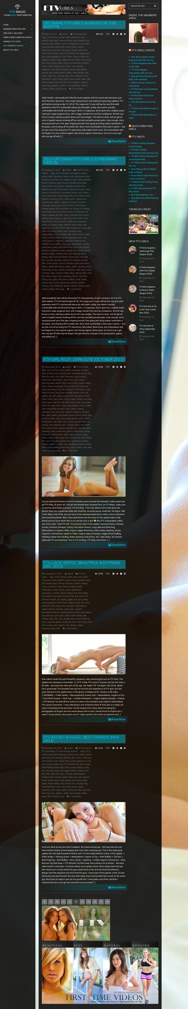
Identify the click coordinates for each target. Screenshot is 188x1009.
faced (64, 205)
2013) (57, 577)
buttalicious (47, 189)
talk (88, 79)
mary (65, 63)
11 (63, 902)
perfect (66, 69)
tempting (67, 276)
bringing (69, 186)
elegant (45, 199)
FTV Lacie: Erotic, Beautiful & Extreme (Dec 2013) (81, 564)
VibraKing (75, 85)
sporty (51, 266)
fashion (71, 205)
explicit (57, 202)
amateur (85, 370)
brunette (77, 186)
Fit (81, 209)
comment (46, 380)
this (65, 82)
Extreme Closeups (80, 386)
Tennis (75, 276)
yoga (62, 289)
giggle (70, 599)
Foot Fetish (47, 212)
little (83, 60)
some (85, 76)
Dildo (62, 47)
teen (57, 82)
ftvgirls (53, 599)
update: (85, 441)
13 (76, 902)
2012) (55, 370)
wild (85, 447)
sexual (61, 76)
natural (57, 66)
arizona (62, 373)
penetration (77, 244)
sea (76, 257)
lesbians (81, 771)
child (61, 377)
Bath (80, 180)
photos (78, 415)
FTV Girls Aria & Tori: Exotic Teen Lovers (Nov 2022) (148, 309)
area (52, 40)
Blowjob (81, 40)
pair (52, 69)
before (69, 40)
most (44, 66)
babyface (68, 180)
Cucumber (84, 44)
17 (101, 902)
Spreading (59, 266)
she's (72, 76)
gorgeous (57, 57)
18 (107, 902)
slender (79, 76)
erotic (60, 199)
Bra (87, 40)
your (58, 451)
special (61, 428)
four (43, 53)
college (57, 44)
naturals (59, 609)
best (75, 40)
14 (82, 902)
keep (55, 225)
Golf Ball (73, 215)
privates (45, 254)
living (88, 60)
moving (50, 238)
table (83, 79)
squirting (82, 266)
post (63, 418)
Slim (44, 263)
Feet (63, 50)
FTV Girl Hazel (84, 748)
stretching (70, 270)
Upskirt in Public (56, 444)
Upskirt (63, 85)
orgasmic (46, 69)
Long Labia (86, 228)
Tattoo (44, 82)
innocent (62, 221)
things (44, 279)
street (60, 79)
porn (51, 73)
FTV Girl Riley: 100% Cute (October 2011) (83, 359)
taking (78, 273)
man (65, 231)
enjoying (53, 199)
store (89, 266)
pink (60, 247)
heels (69, 57)
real (86, 73)
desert (58, 383)
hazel (87, 764)
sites (72, 619)
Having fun (79, 396)
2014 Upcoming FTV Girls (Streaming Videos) (80, 161)
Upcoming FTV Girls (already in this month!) (80, 25)
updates (55, 85)
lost (48, 406)
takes (72, 273)
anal (83, 37)
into (87, 57)
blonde (66, 183)
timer (65, 279)
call (54, 189)
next (63, 66)
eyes (58, 205)
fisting (76, 209)
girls (44, 57)
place (75, 247)
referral (45, 619)
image (73, 399)
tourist (45, 283)
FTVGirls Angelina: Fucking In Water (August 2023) (147, 290)
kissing (50, 771)
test (81, 276)
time (60, 279)
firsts (67, 209)
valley (65, 793)
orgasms (69, 241)
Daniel (65, 34)
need (79, 238)
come (64, 44)
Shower (70, 425)
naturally (72, 238)
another (45, 40)
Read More (118, 141)
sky (76, 425)
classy (72, 189)
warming (46, 628)
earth (81, 383)
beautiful (87, 180)
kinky (53, 60)
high (44, 221)
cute (44, 47)
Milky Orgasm (58, 409)
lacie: (87, 603)
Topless (84, 82)
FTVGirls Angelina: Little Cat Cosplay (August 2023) (147, 270)
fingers (75, 50)
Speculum (46, 79)
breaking (59, 758)
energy (88, 383)
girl (88, 53)
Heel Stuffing (47, 767)
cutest (86, 192)
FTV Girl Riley (82, 367)
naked (50, 66)
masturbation (75, 63)
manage (72, 231)
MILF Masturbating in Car (142, 195)
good (51, 218)
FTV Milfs (138, 136)
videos (45, 89)
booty (44, 186)
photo (71, 415)
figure (68, 50)
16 (95, 902)
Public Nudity (78, 73)
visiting (52, 89)
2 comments (75, 796)
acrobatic (65, 173)
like (72, 60)
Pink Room (67, 247)
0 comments (78, 89)
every (66, 199)
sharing (57, 425)
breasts (45, 44)
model (86, 234)
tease (51, 82)
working (45, 451)
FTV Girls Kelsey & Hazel (66, 751)
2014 (49, 37)
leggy (64, 60)
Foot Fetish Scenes (61, 596)
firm (57, 209)
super (71, 79)
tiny (69, 82)
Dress (74, 47)
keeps (60, 225)
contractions (73, 44)
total (78, 279)
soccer (62, 263)
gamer (44, 215)
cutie (44, 196)
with (58, 89)
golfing (45, 218)
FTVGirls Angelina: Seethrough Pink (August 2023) (147, 251)
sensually (83, 257)
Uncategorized (79, 34)
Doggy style (68, 196)
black (59, 183)
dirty (60, 196)
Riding (44, 257)
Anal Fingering (59, 754)
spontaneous (71, 428)
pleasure (46, 250)
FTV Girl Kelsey (48, 751)
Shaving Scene (48, 787)
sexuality (57, 260)
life (68, 60)
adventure (75, 37)
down (68, 47)
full (77, 53)
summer (45, 273)
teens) (73, 438)
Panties (58, 69)
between (52, 183)
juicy (50, 225)
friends (55, 53)
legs (49, 228)
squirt (54, 79)
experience (47, 50)
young (63, 89)
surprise (59, 273)
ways (87, 286)
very (68, 85)
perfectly (64, 612)
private (63, 73)
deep (57, 47)
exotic (80, 47)
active (61, 37)
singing (76, 260)
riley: (64, 422)
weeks (45, 289)
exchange (58, 386)
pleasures (55, 250)
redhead (76, 254)
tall (43, 276)
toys (50, 283)
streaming (46, 270)
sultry (88, 270)
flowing (86, 209)
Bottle (50, 186)
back (57, 40)
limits (77, 60)
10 (57, 902)
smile (55, 263)
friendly (69, 393)
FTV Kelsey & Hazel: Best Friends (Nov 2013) (81, 739)
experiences (47, 202)
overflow (77, 241)
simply (67, 619)
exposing (65, 202)
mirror (80, 234)
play (78, 69)
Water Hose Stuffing (50, 447)
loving (53, 63)
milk (69, 234)
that (61, 82)
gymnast (68, 218)
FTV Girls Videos (143, 50)
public (69, 73)
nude (68, 66)
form (85, 50)
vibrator (84, 85)
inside (82, 57)
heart (87, 396)
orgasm (79, 66)
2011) (49, 370)
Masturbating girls (141, 127)
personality (47, 247)
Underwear (76, 441)
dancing (50, 47)
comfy (44, 192)
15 (88, 902)
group (65, 396)
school (71, 257)
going (49, 57)
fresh (48, 53)
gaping (83, 53)
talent (84, 273)
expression (47, 593)
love (48, 63)
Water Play (65, 447)
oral (73, 66)
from (61, 53)
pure (50, 422)
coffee (77, 583)
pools (62, 250)
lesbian (73, 771)
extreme (56, 50)
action (55, 37)
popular (45, 73)
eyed (53, 205)
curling (74, 192)
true (68, 441)
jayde (44, 225)
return (44, 76)
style (83, 270)
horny (55, 221)
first (80, 50)
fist (71, 209)
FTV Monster (69, 53)
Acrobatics (75, 173)
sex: (55, 76)
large (58, 60)
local (78, 228)
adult (67, 37)
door (76, 196)
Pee (64, 244)
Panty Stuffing (56, 244)
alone (66, 176)
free (57, 393)
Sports (44, 266)
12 (70, 902)
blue (79, 183)
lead (85, 225)
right (50, 76)
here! (86, 218)
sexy (67, 76)
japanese (46, 60)
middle (63, 234)
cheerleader (62, 189)
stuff (66, 79)
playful (83, 69)
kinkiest (67, 225)
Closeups (80, 189)
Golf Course (83, 215)
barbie (82, 754)
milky (74, 234)
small (49, 263)
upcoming (46, 85)
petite (72, 69)
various (45, 286)
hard (64, 57)
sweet (77, 79)
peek (69, 244)
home (75, 57)
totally (83, 279)
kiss (44, 771)
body (84, 183)
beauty (63, 40)
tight (55, 279)
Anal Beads (80, 176)
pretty (56, 73)
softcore (69, 263)
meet (57, 234)
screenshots (80, 422)
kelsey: (80, 767)
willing (51, 289)
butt (51, 44)
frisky (56, 764)
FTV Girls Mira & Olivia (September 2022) (147, 329)
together (76, 82)
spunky (68, 266)
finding (45, 209)
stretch (61, 270)
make (59, 63)
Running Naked (60, 257)
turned (56, 283)
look (44, 63)
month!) (85, 63)
